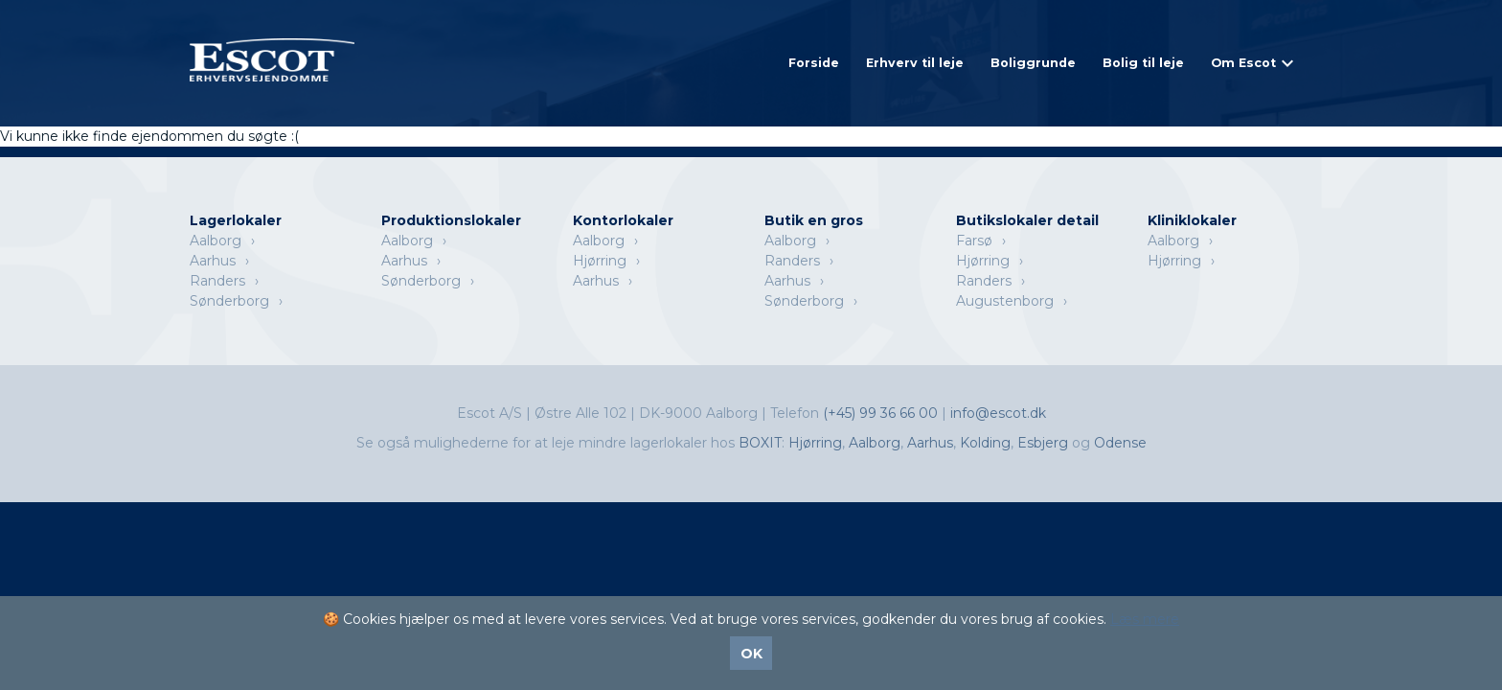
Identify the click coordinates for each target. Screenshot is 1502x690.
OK (751, 653)
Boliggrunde (1033, 63)
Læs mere (1144, 619)
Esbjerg (1042, 442)
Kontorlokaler (623, 220)
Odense (1120, 442)
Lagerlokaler (236, 220)
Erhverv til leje (915, 63)
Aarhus (213, 260)
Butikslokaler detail (1027, 220)
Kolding (985, 442)
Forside (813, 63)
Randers (217, 280)
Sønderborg (229, 301)
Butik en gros (813, 220)
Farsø (974, 240)
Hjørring (599, 260)
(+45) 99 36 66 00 (882, 413)
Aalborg (215, 240)
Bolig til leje (1143, 63)
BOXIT (760, 442)
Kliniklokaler (1192, 220)
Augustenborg (1005, 301)
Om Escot (1243, 63)
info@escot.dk (998, 413)
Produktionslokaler (451, 220)
